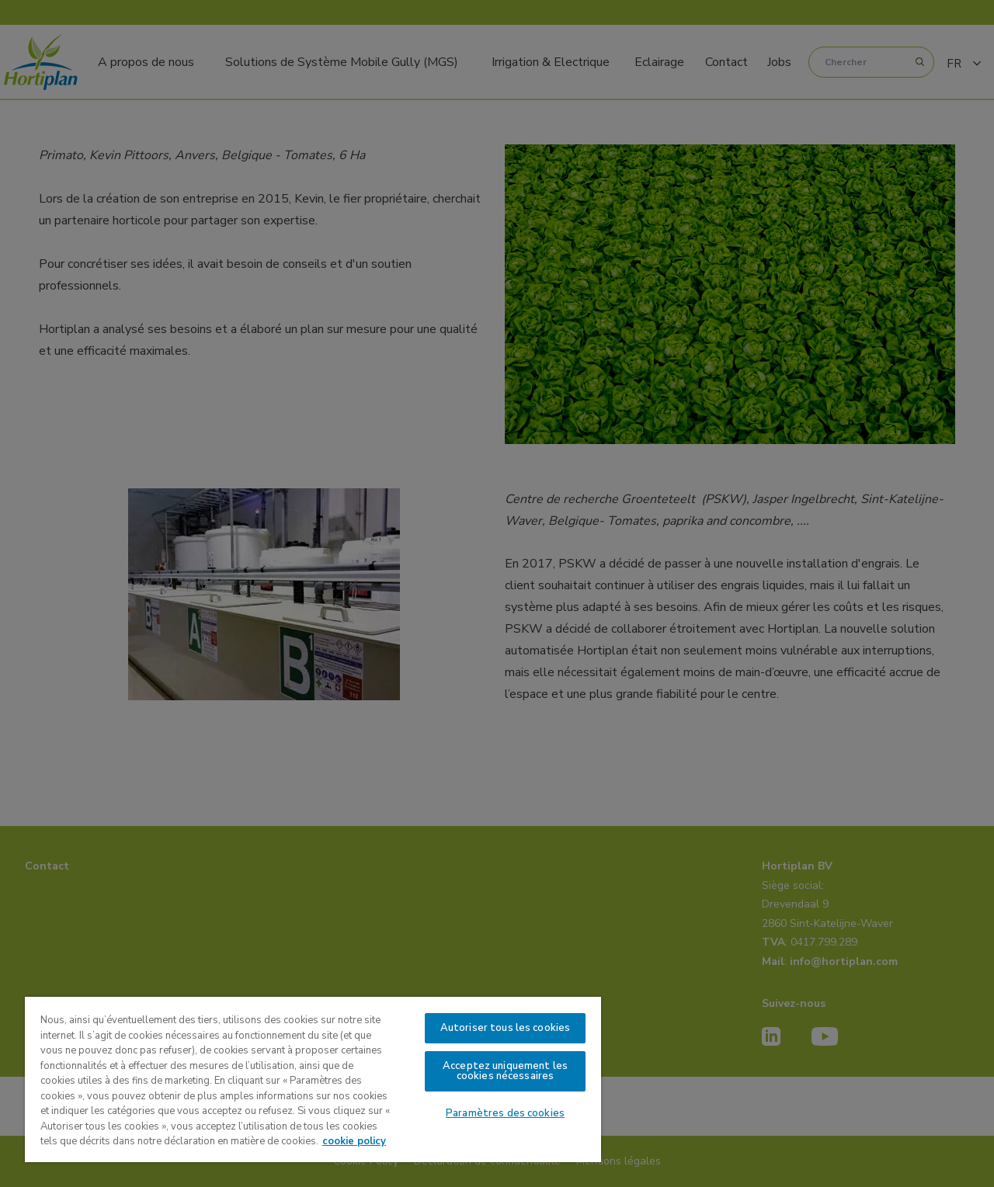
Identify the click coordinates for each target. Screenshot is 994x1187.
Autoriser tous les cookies (505, 1028)
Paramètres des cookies (505, 1113)
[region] (313, 1079)
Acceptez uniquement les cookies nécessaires (505, 1071)
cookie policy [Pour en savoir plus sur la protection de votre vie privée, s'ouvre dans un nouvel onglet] (354, 1141)
